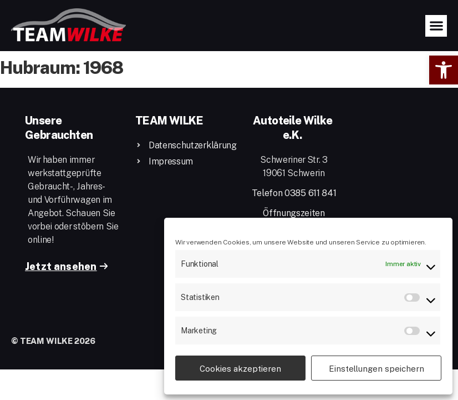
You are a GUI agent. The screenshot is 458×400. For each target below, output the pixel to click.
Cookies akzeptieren (240, 368)
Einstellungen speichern (376, 368)
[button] (443, 70)
